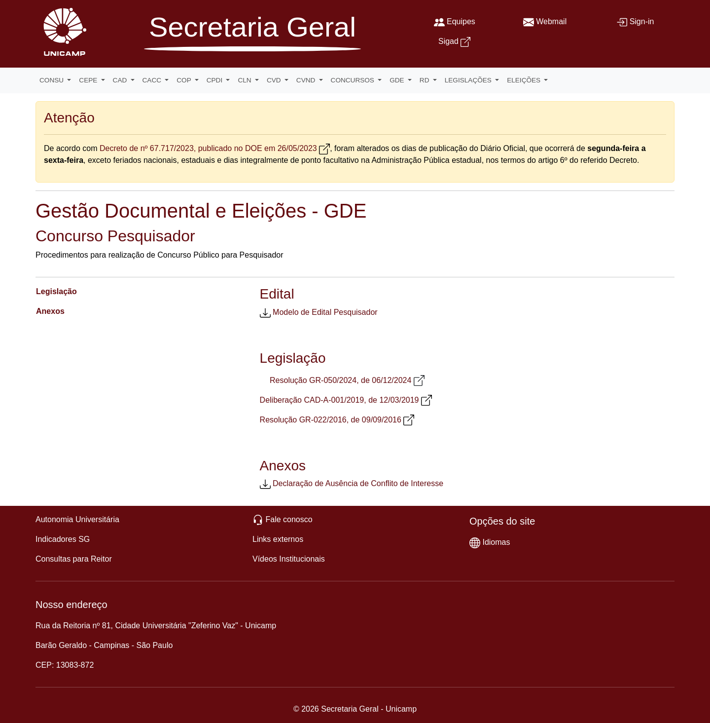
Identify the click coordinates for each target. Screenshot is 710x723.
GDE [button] (398, 80)
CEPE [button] (89, 80)
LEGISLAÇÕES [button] (469, 80)
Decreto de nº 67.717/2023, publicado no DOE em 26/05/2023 (208, 148)
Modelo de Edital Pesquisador (325, 312)
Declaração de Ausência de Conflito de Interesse (358, 483)
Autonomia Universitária (77, 519)
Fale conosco (288, 519)
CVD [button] (275, 80)
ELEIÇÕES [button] (524, 80)
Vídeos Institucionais (288, 559)
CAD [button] (121, 80)
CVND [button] (306, 80)
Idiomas (496, 542)
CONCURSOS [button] (353, 80)
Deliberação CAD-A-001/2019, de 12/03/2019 (339, 400)
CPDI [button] (215, 80)
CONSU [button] (52, 80)
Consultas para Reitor (74, 559)
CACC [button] (152, 80)
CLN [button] (245, 80)
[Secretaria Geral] (252, 35)
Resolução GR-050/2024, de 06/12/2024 (340, 380)
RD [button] (425, 80)
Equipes (461, 21)
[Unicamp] (63, 31)
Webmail (551, 21)
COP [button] (185, 80)
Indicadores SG (63, 539)
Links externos (277, 539)
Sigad (448, 41)
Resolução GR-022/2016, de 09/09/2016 (330, 420)
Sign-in (642, 21)
